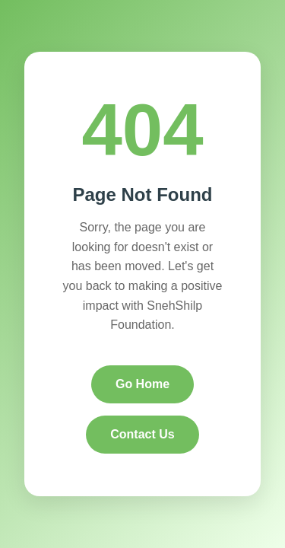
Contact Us (142, 434)
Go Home (142, 384)
